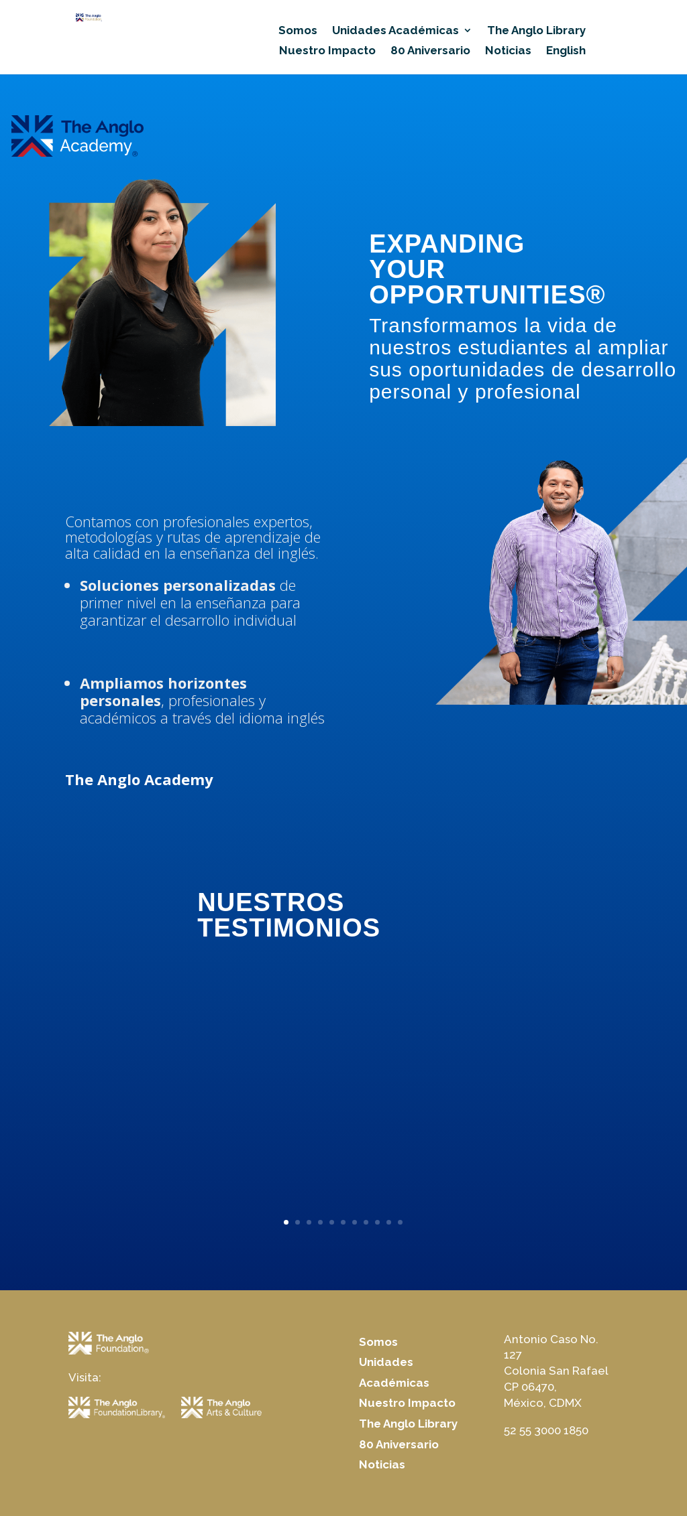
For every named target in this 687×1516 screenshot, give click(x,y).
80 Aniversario (430, 51)
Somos (297, 31)
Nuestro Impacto (327, 51)
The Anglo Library (536, 31)
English (566, 51)
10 (388, 1222)
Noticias (508, 51)
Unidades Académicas (395, 31)
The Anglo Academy (139, 779)
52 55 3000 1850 (546, 1430)
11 (400, 1222)
